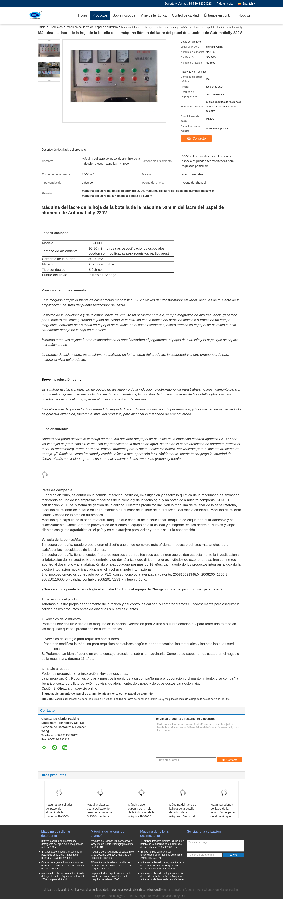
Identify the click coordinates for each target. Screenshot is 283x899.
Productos (100, 15)
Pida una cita (225, 3)
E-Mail (128, 889)
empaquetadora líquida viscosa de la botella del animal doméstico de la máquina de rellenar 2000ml (111, 876)
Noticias (244, 15)
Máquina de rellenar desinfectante (154, 833)
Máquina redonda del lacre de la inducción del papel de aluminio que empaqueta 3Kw (222, 812)
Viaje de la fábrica (153, 15)
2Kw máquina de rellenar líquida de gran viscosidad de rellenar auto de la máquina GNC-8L (111, 865)
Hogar (82, 15)
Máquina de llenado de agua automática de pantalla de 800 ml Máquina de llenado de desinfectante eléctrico (162, 865)
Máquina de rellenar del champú (108, 833)
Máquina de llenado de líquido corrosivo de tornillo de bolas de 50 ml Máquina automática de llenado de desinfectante (162, 876)
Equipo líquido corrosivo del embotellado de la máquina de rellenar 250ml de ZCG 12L (161, 854)
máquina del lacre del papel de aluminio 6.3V (138, 699)
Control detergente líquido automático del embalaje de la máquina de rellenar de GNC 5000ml (62, 865)
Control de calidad (185, 15)
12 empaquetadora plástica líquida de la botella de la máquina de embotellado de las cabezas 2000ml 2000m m (162, 844)
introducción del (64, 379)
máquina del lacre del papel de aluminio (92, 27)
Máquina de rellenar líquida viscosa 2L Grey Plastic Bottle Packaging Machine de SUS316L (112, 844)
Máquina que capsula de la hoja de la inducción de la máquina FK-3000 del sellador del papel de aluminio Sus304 (141, 816)
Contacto (199, 138)
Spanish (248, 3)
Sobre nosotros (124, 15)
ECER (184, 896)
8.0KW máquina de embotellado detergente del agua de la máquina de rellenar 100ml (62, 844)
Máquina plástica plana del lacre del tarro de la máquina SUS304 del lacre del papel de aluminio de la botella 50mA (99, 816)
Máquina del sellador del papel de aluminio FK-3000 (83, 699)
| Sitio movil (153, 889)
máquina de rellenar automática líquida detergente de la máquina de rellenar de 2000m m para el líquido (63, 876)
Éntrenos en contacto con (220, 15)
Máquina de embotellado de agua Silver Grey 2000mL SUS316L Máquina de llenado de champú (112, 854)
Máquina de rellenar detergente (55, 833)
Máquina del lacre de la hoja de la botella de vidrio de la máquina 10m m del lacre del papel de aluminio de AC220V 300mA (182, 816)
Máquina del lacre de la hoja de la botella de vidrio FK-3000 (197, 699)
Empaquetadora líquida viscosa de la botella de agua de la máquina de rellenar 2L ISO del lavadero (61, 854)
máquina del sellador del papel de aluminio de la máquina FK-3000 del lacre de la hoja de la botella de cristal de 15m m (59, 816)
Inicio (42, 27)
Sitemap (139, 889)
